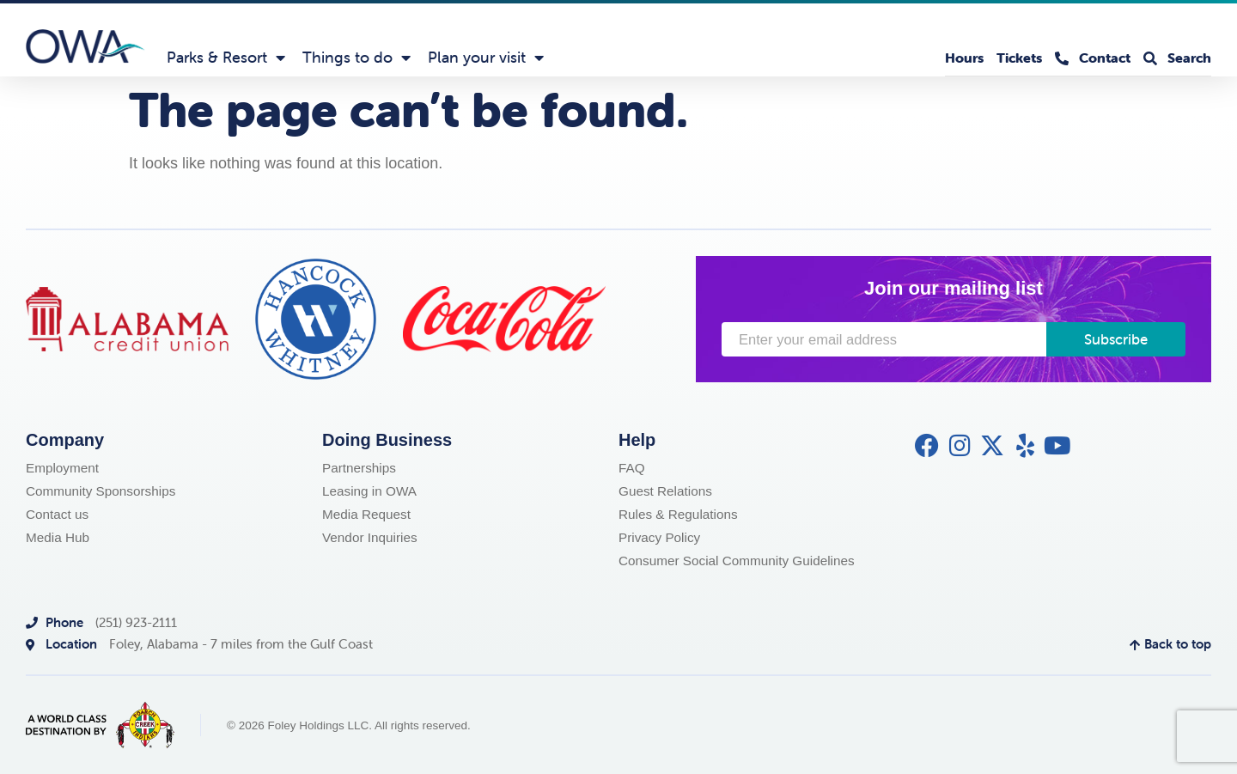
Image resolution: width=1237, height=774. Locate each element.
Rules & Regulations (678, 514)
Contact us (57, 514)
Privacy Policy (659, 537)
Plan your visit (486, 57)
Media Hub (57, 537)
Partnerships (359, 467)
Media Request (366, 514)
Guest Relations (665, 491)
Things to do (356, 57)
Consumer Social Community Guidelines (736, 560)
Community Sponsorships (100, 491)
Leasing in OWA (369, 491)
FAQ (631, 467)
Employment (62, 467)
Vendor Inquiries (369, 537)
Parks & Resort (226, 57)
